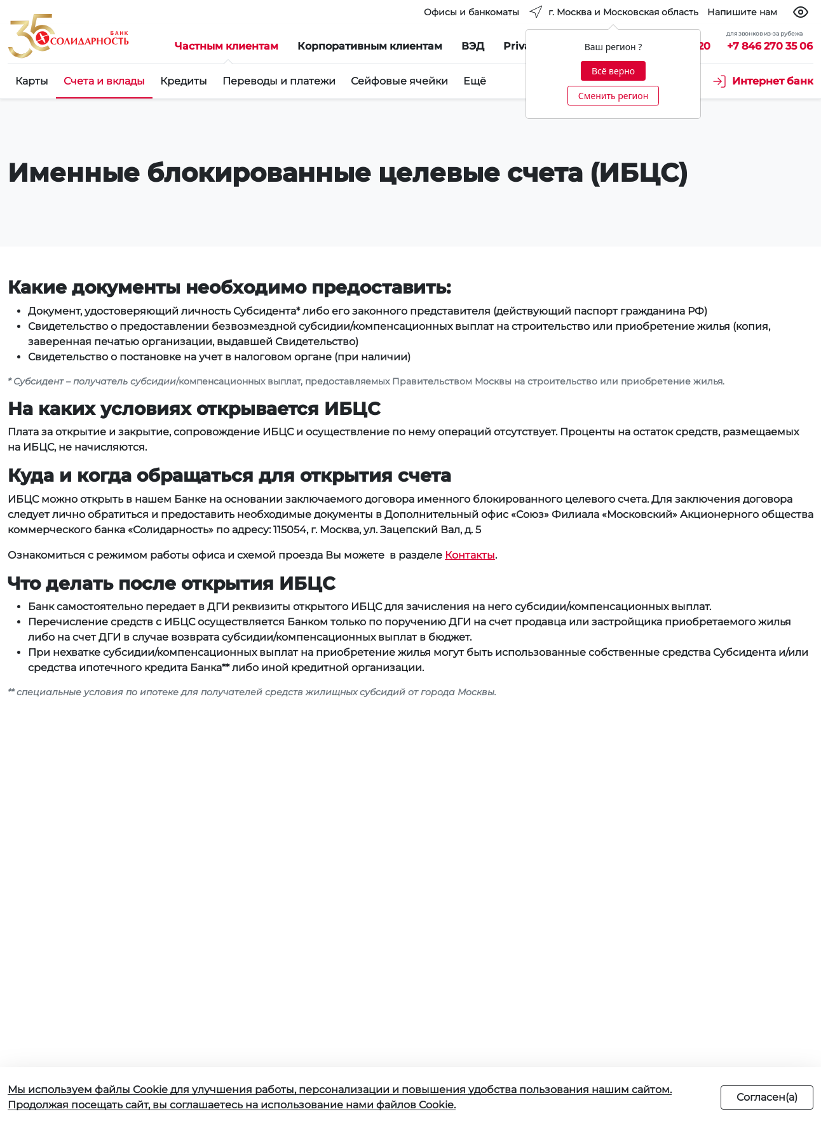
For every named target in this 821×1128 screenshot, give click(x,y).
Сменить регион (613, 96)
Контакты (470, 555)
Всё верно (613, 71)
